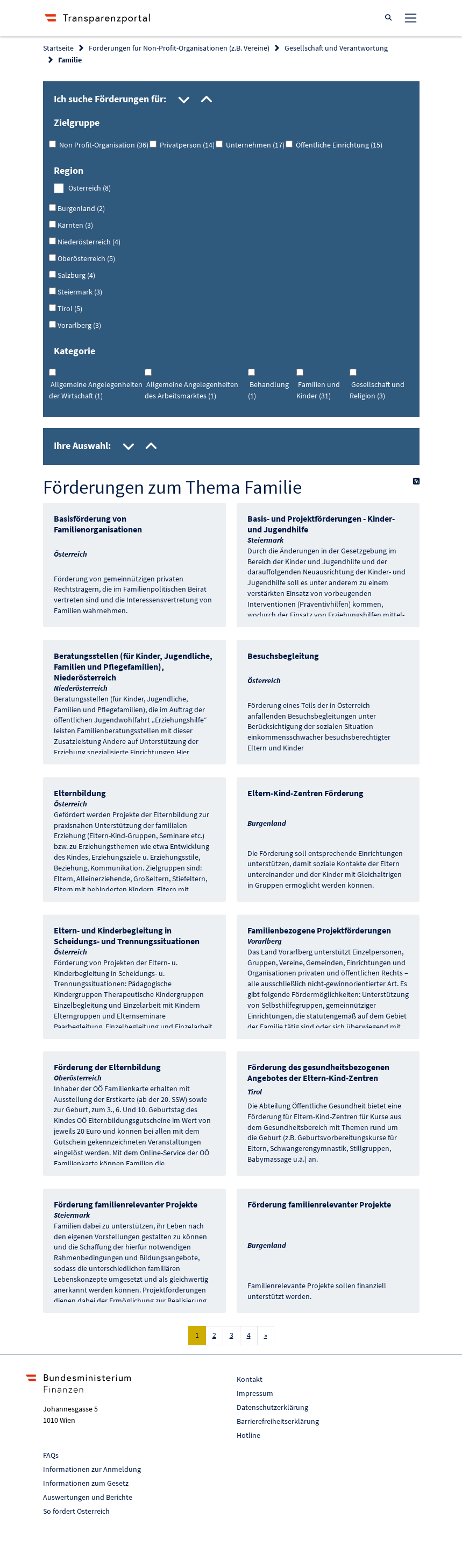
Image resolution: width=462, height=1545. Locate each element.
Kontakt (249, 1379)
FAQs (51, 1455)
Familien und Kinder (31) (318, 390)
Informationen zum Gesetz (86, 1483)
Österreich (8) (89, 188)
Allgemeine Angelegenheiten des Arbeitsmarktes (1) (191, 390)
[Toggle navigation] (410, 17)
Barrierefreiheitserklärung (278, 1421)
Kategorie (74, 351)
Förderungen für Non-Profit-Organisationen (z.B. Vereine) (179, 48)
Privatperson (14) (186, 145)
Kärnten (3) (74, 225)
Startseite (58, 48)
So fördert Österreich (76, 1511)
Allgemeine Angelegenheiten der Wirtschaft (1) (96, 390)
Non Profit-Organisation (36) (102, 145)
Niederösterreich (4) (88, 242)
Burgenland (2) (80, 208)
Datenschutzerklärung (272, 1407)
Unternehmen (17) (254, 145)
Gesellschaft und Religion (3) (377, 390)
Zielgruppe (76, 122)
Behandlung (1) (268, 390)
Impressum (255, 1393)
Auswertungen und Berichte (87, 1497)
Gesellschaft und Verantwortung (336, 48)
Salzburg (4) (75, 275)
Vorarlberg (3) (78, 325)
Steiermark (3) (79, 292)
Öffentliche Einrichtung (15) (337, 145)
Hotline (248, 1435)
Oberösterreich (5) (85, 258)
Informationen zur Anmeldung (92, 1469)
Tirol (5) (69, 308)
